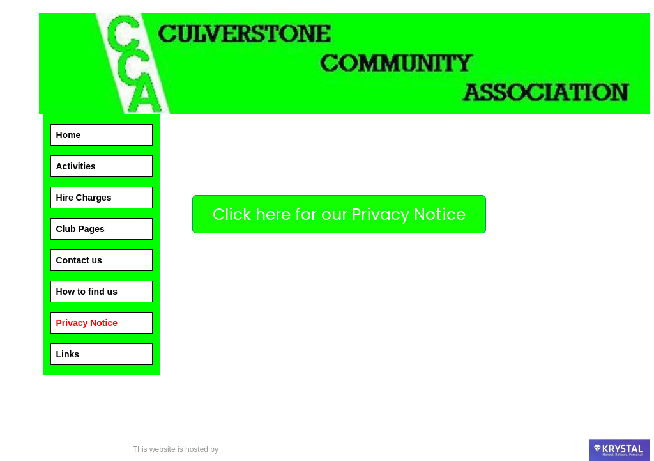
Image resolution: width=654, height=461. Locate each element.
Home (68, 135)
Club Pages (80, 229)
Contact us (79, 260)
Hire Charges (84, 197)
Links (68, 354)
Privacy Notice (87, 323)
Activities (76, 166)
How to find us (87, 291)
